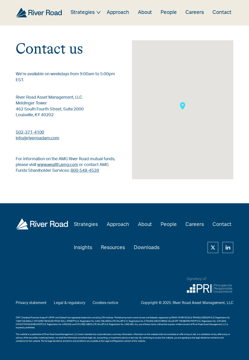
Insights (83, 247)
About (145, 12)
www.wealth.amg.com (57, 165)
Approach (118, 12)
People (169, 12)
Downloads (147, 247)
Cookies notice (105, 303)
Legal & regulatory (69, 303)
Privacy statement (31, 303)
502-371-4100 (30, 132)
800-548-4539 (85, 171)
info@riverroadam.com (37, 138)
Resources (113, 247)
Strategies (83, 12)
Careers (194, 12)
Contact (221, 12)
